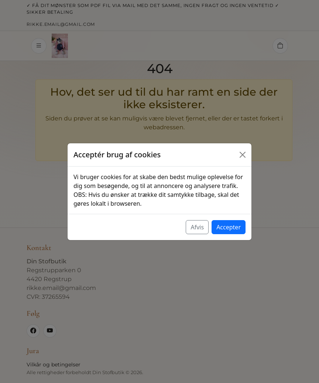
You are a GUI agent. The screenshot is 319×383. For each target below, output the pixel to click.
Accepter (228, 227)
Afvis (197, 227)
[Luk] (242, 155)
